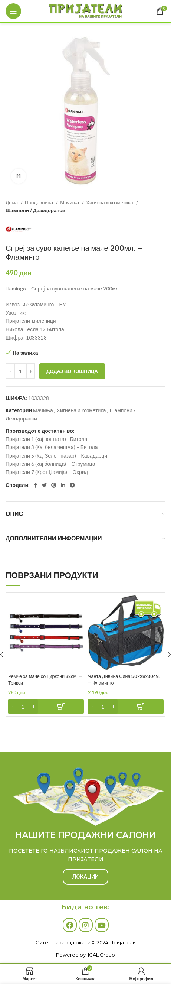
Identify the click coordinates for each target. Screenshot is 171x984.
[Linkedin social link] (63, 485)
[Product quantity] (20, 371)
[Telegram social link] (72, 485)
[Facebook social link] (35, 485)
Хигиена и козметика (110, 202)
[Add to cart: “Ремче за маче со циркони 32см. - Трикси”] (46, 706)
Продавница (39, 202)
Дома (12, 202)
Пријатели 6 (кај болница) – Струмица (50, 464)
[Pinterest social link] (54, 485)
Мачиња (70, 202)
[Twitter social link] (44, 485)
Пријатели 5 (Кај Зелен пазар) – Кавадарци (56, 455)
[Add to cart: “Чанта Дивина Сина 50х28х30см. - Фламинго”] (126, 706)
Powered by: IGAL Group (85, 955)
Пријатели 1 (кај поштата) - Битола (46, 439)
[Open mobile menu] (13, 11)
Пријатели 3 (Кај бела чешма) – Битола (52, 447)
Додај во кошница (72, 371)
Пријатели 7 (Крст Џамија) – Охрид (47, 472)
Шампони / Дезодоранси (35, 210)
